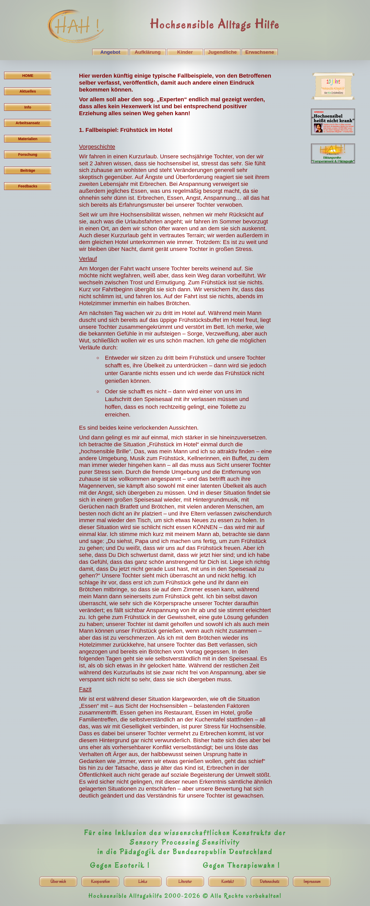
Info (27, 107)
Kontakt (227, 881)
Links (142, 881)
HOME (27, 76)
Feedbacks (27, 186)
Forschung (27, 154)
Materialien (27, 139)
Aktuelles (28, 91)
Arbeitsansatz (28, 123)
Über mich (58, 881)
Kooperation (100, 881)
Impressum (311, 881)
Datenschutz (269, 881)
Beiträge (27, 170)
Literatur (185, 881)
